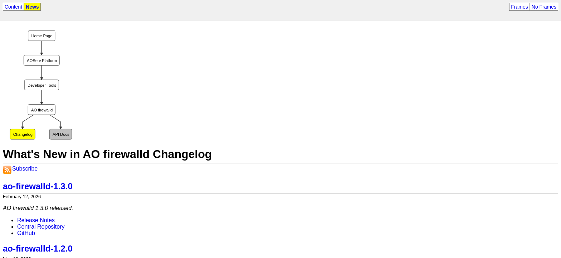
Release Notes (36, 220)
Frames (519, 7)
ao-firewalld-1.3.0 (38, 186)
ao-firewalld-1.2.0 (38, 248)
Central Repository (41, 227)
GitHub (26, 233)
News (32, 7)
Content (13, 7)
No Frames (544, 7)
